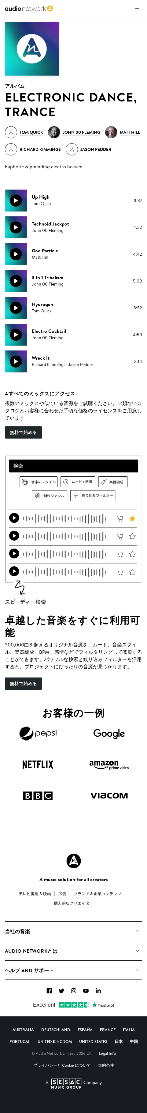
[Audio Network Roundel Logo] (73, 861)
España (85, 1029)
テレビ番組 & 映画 (35, 893)
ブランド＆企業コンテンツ (97, 893)
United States (93, 1041)
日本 (119, 1041)
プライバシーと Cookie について (62, 1065)
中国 (134, 1041)
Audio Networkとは (31, 951)
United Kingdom (55, 1041)
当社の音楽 (17, 931)
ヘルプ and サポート (29, 970)
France (108, 1029)
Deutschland (55, 1029)
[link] (29, 8)
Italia (129, 1029)
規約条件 (106, 1065)
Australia (23, 1029)
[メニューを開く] (137, 8)
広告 (62, 893)
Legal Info (107, 1053)
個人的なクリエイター (74, 903)
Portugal (19, 1041)
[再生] (16, 200)
